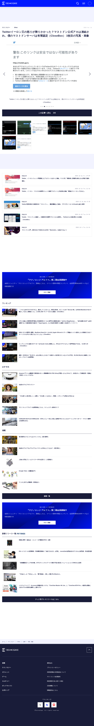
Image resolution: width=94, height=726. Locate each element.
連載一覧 (47, 496)
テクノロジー (6, 667)
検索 (77, 3)
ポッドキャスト (7, 686)
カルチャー (5, 681)
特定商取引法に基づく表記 (55, 681)
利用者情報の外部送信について (56, 672)
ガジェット (5, 672)
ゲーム (4, 676)
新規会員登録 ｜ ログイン (89, 3)
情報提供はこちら (52, 690)
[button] (4, 74)
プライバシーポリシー (53, 667)
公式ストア (5, 690)
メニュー (83, 3)
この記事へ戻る (47, 113)
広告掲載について (52, 686)
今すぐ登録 (47, 292)
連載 (3, 663)
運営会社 (49, 663)
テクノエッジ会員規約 (53, 676)
